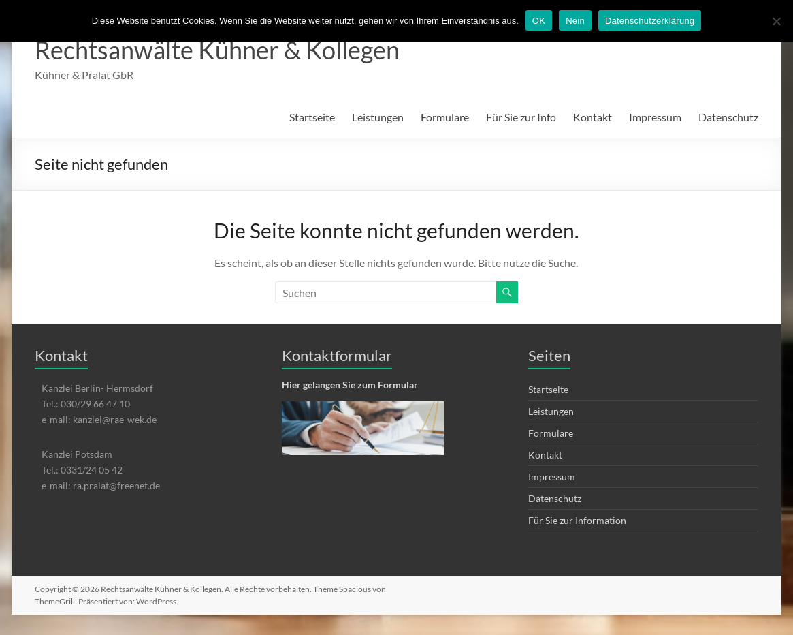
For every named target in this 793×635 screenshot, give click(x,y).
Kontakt (592, 116)
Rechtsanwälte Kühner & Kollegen (217, 50)
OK (538, 21)
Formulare (445, 116)
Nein (575, 21)
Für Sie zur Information (577, 520)
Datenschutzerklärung (649, 21)
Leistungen (378, 116)
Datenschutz (728, 116)
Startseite (312, 116)
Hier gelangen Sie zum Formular (350, 384)
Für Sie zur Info (521, 116)
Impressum (655, 116)
